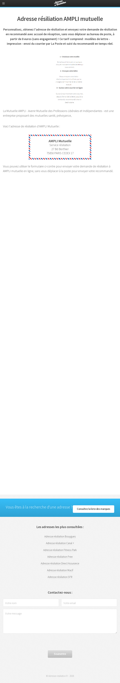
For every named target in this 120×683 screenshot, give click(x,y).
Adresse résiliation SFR (60, 577)
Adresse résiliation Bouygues (60, 536)
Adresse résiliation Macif (60, 570)
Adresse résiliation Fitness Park (60, 550)
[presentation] (26, 642)
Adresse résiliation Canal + (60, 543)
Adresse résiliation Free (60, 556)
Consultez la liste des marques (93, 509)
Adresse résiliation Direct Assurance (60, 563)
